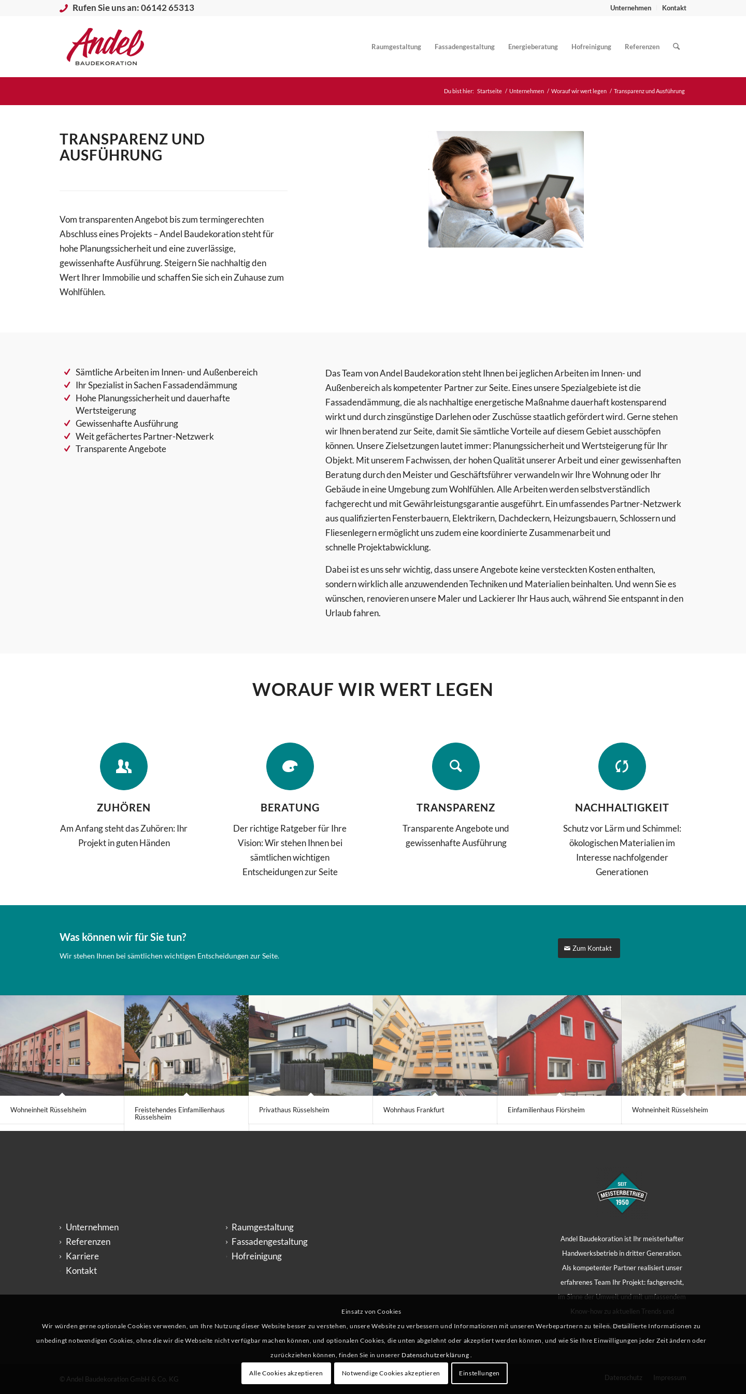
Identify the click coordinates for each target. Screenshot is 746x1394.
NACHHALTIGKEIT (622, 807)
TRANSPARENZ (456, 807)
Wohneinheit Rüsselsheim (48, 1110)
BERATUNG (290, 807)
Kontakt (674, 8)
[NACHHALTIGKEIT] (622, 766)
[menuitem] (631, 7)
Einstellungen (479, 1373)
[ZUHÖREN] (124, 766)
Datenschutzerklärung (435, 1355)
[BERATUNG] (290, 766)
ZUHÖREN (124, 807)
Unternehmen (630, 8)
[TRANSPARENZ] (456, 766)
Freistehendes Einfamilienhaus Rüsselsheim (180, 1113)
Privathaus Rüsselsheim (294, 1110)
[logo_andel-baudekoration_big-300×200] (105, 46)
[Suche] (676, 46)
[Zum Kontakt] (589, 948)
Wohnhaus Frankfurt (413, 1110)
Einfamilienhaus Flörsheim (546, 1110)
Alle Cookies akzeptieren (286, 1373)
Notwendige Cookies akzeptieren (391, 1373)
